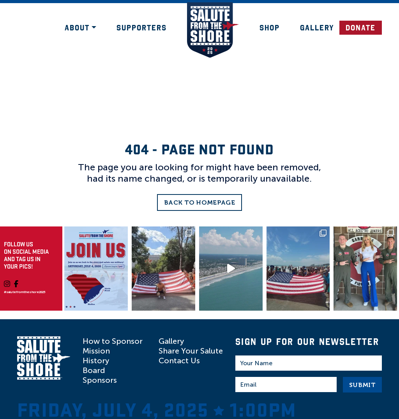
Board (94, 370)
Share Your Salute (191, 350)
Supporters (142, 27)
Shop (270, 27)
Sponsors (100, 380)
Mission (96, 350)
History (96, 360)
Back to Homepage (199, 202)
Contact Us (179, 360)
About (77, 27)
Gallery (317, 27)
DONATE (361, 27)
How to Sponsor (113, 341)
